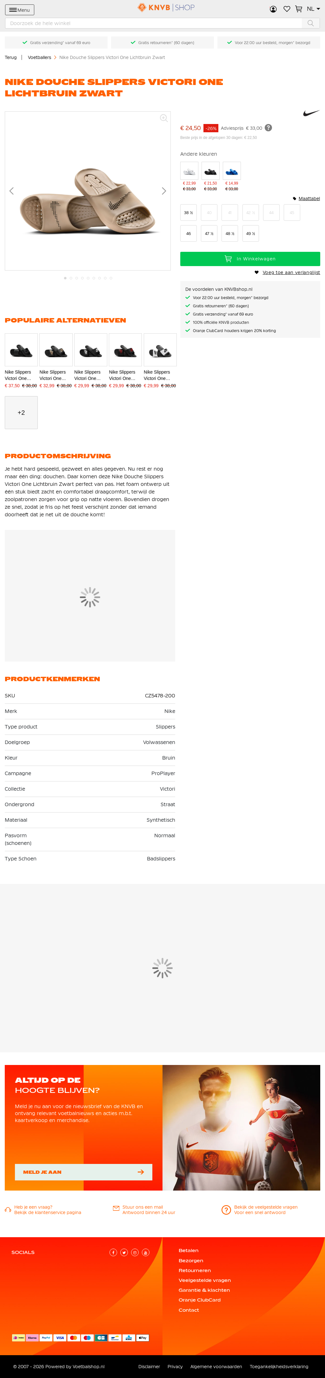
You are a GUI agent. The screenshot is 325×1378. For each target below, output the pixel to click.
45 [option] (292, 213)
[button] (313, 9)
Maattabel (309, 198)
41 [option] (230, 213)
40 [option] (209, 213)
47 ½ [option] (209, 234)
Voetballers (40, 57)
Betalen (189, 1250)
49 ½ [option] (250, 234)
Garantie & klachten (204, 1290)
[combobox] (162, 23)
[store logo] (162, 7)
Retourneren (195, 1270)
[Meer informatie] (268, 128)
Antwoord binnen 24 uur (149, 1212)
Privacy (175, 1366)
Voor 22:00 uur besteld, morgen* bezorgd (272, 43)
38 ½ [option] (188, 213)
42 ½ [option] (250, 213)
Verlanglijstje (287, 9)
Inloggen (273, 9)
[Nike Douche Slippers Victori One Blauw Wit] (232, 177)
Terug (11, 57)
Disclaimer (149, 1366)
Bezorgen (191, 1260)
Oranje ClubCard (200, 1300)
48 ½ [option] (230, 234)
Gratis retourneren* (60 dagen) (166, 43)
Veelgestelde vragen (205, 1280)
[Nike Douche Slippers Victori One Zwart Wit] (211, 177)
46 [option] (188, 234)
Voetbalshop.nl (88, 1366)
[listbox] (250, 223)
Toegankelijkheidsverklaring (279, 1366)
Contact (189, 1310)
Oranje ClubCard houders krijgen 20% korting (234, 331)
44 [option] (271, 213)
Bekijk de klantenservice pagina (47, 1212)
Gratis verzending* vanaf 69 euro (60, 43)
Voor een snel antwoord (260, 1212)
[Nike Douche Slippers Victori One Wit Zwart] (189, 177)
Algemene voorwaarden (216, 1366)
